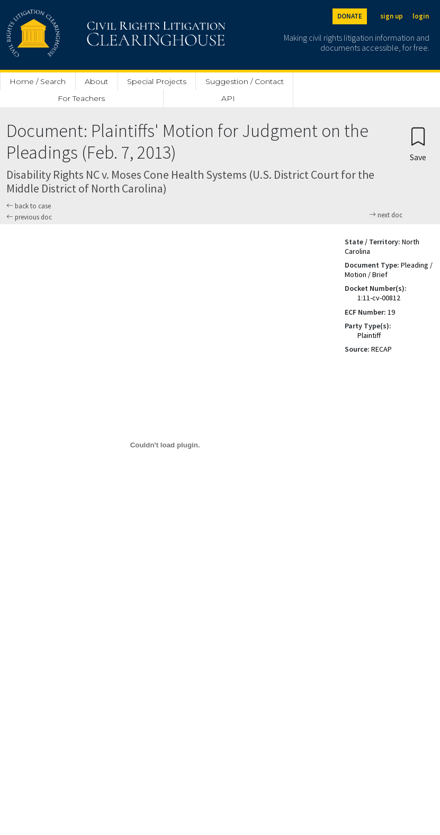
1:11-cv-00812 (378, 297)
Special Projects (156, 81)
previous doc (29, 217)
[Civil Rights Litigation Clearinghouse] (85, 35)
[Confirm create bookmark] (418, 143)
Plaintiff (369, 335)
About (96, 81)
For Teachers (81, 98)
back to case (28, 205)
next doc (385, 215)
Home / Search (38, 81)
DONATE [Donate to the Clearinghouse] (349, 16)
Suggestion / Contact (244, 81)
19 (391, 312)
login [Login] (420, 16)
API (228, 98)
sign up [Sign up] (391, 16)
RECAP (381, 349)
